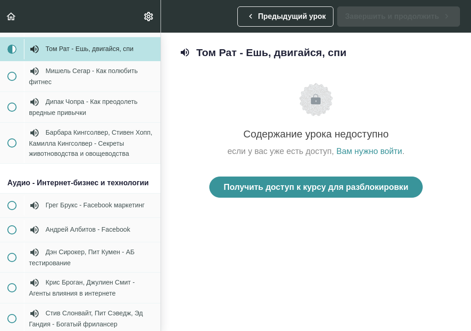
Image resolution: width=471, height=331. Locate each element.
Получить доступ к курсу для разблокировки (316, 187)
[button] (11, 16)
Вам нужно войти (369, 151)
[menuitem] (149, 16)
